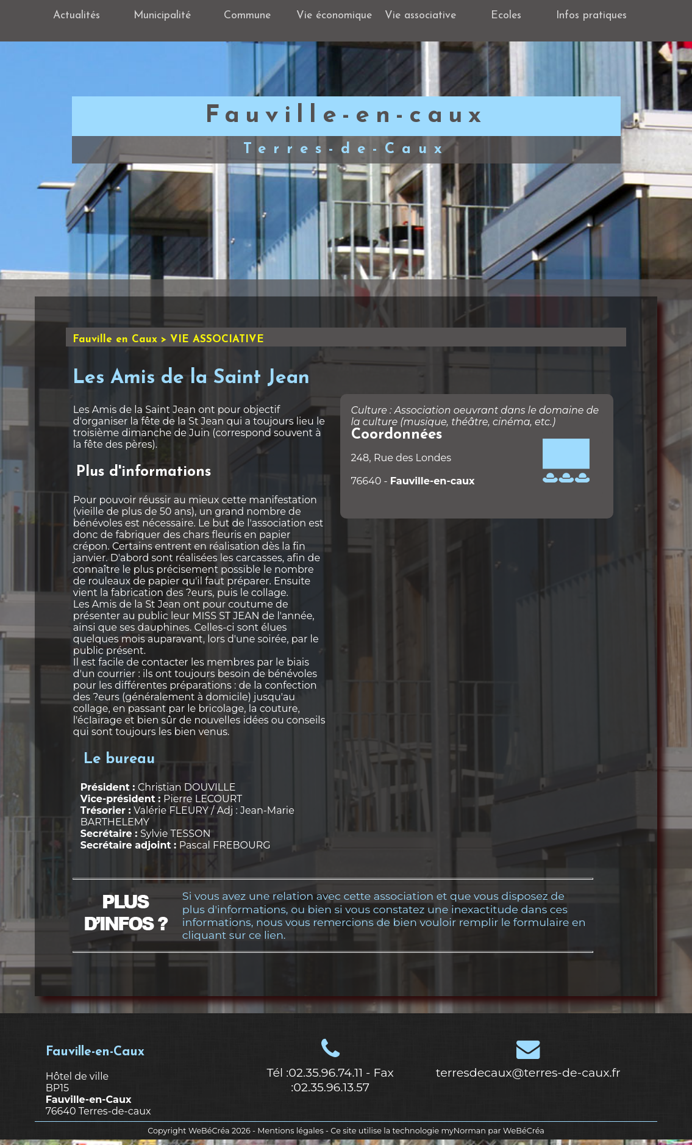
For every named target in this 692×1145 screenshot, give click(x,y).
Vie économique (334, 15)
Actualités (76, 15)
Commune (247, 15)
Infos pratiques (591, 15)
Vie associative (420, 15)
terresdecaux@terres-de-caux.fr (528, 1072)
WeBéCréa (209, 1130)
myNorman (464, 1130)
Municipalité (162, 15)
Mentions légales (290, 1130)
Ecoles (506, 15)
